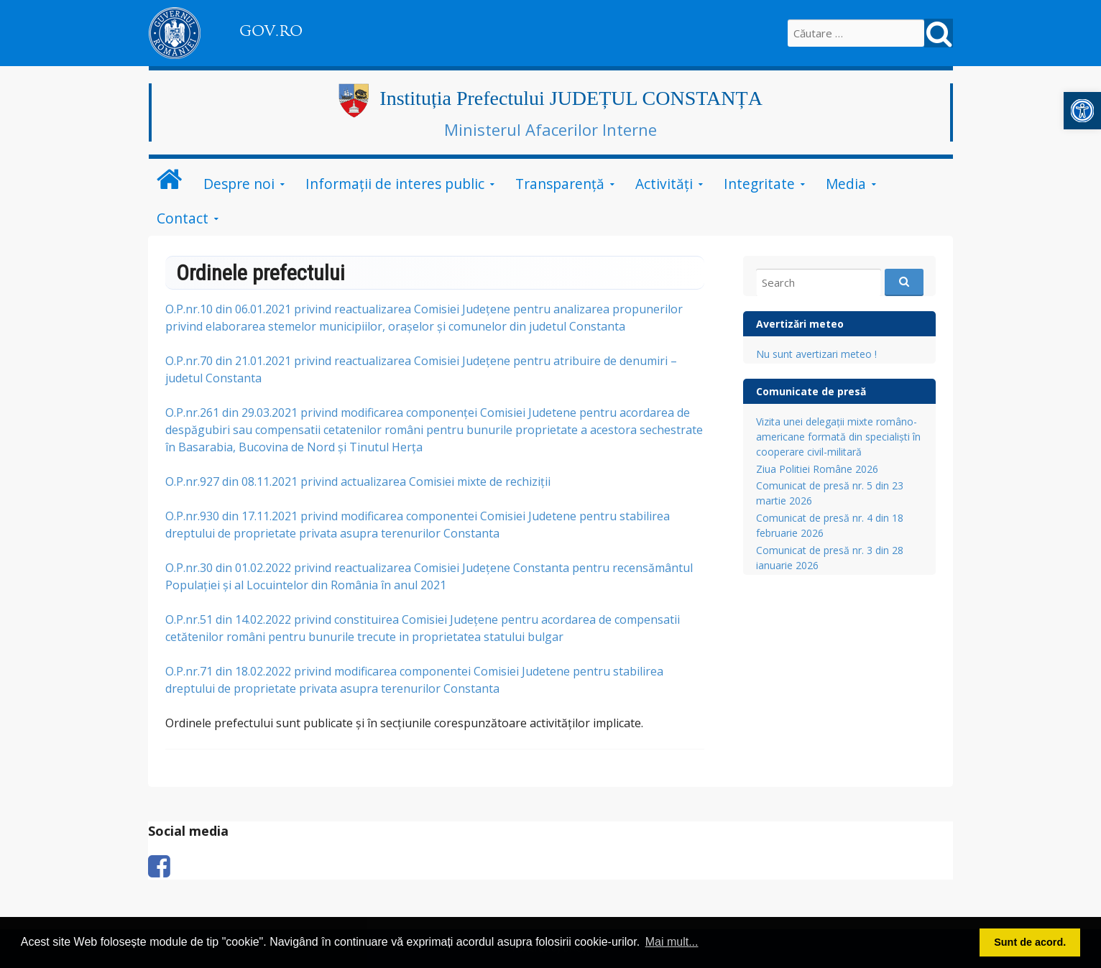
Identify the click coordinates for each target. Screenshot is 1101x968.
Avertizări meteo (800, 324)
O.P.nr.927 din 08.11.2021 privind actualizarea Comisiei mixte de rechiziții (357, 481)
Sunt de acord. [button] (1030, 942)
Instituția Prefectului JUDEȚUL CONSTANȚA (571, 98)
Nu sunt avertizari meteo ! (816, 354)
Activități (664, 183)
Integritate (759, 183)
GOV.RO (271, 31)
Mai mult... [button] (672, 942)
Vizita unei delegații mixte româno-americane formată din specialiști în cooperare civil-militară (838, 436)
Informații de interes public (394, 183)
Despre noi (239, 183)
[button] (1082, 110)
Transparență (559, 183)
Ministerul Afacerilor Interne (550, 129)
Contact (182, 218)
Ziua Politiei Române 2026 (817, 469)
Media (846, 183)
